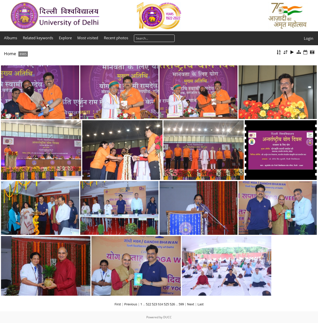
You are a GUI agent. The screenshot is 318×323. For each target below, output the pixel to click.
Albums (10, 37)
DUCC (167, 317)
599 (181, 304)
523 (154, 304)
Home (10, 53)
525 (166, 304)
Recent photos (116, 37)
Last (201, 304)
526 (172, 304)
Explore (65, 37)
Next (190, 304)
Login (308, 38)
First (118, 304)
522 (148, 304)
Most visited (87, 37)
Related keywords (38, 37)
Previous (130, 304)
